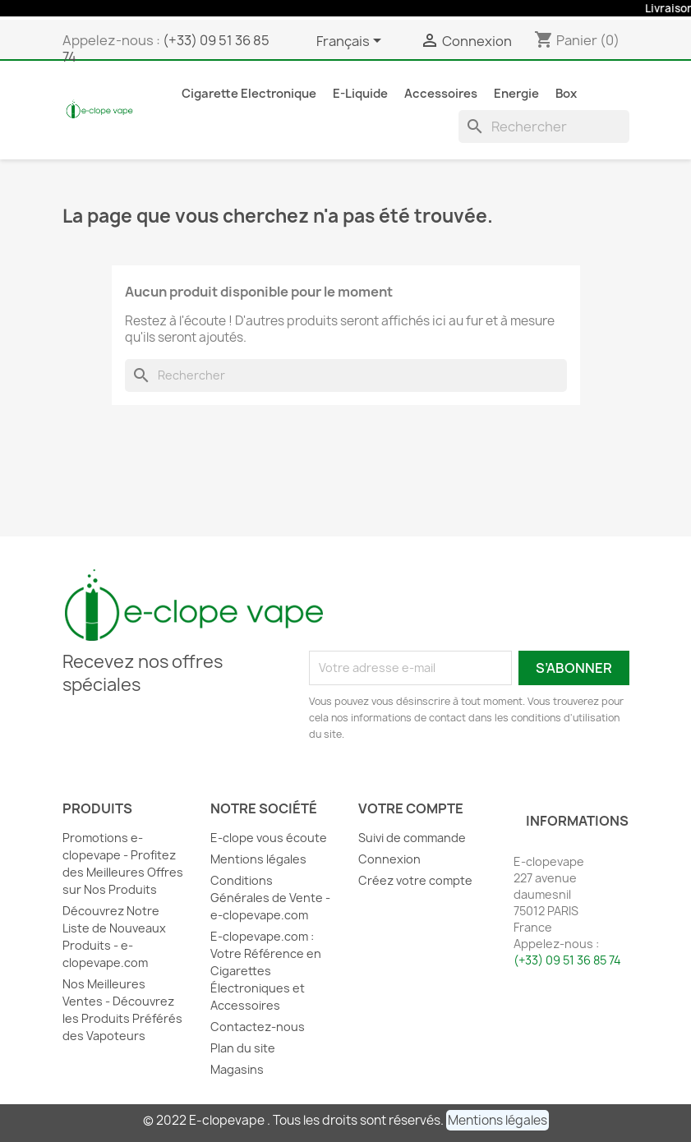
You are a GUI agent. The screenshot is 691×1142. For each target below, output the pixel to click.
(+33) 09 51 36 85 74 (165, 48)
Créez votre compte (415, 880)
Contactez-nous (257, 1026)
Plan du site (242, 1048)
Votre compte (410, 808)
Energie (516, 93)
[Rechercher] (543, 126)
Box (566, 93)
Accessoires (440, 93)
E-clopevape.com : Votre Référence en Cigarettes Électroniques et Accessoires (265, 970)
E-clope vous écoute (268, 837)
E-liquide (360, 93)
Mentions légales (258, 859)
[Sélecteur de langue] (351, 42)
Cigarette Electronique (249, 93)
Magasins (237, 1069)
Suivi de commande (412, 837)
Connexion (389, 859)
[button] (497, 1120)
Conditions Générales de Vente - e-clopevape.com (270, 898)
